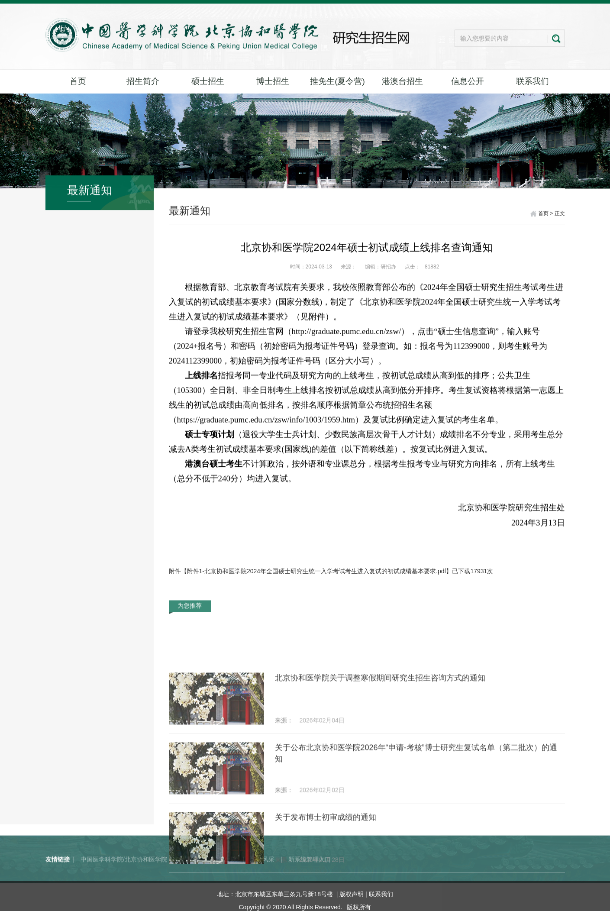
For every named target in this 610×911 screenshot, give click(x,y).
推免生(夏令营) (337, 81)
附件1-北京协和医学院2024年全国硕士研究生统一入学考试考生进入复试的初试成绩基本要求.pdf (316, 571)
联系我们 (532, 81)
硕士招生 (207, 81)
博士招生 (272, 81)
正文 (560, 214)
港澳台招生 (402, 81)
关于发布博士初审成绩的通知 (325, 877)
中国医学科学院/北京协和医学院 (124, 872)
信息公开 (467, 81)
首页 (78, 81)
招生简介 (142, 81)
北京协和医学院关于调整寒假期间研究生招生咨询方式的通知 (380, 737)
